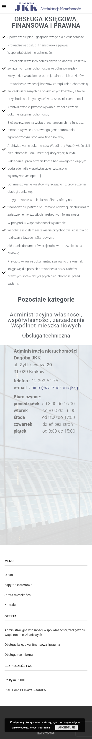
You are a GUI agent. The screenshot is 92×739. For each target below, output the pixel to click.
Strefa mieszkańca (18, 595)
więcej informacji (40, 727)
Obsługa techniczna (46, 335)
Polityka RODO (15, 680)
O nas (9, 575)
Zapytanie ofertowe (18, 585)
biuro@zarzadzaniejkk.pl (56, 387)
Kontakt (10, 605)
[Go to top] (46, 733)
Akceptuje (66, 727)
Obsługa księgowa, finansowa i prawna (32, 644)
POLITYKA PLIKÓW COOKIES (25, 690)
